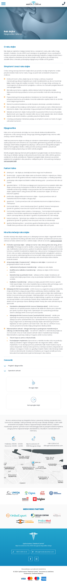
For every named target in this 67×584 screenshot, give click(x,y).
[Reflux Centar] (40, 516)
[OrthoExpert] (16, 516)
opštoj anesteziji (56, 241)
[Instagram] (36, 559)
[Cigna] (30, 493)
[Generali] (42, 493)
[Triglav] (39, 499)
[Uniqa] (13, 493)
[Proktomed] (44, 522)
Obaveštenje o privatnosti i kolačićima (33, 569)
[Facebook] (30, 559)
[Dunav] (55, 493)
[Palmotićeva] (57, 516)
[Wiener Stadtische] (25, 499)
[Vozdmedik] (25, 522)
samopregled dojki (10, 161)
